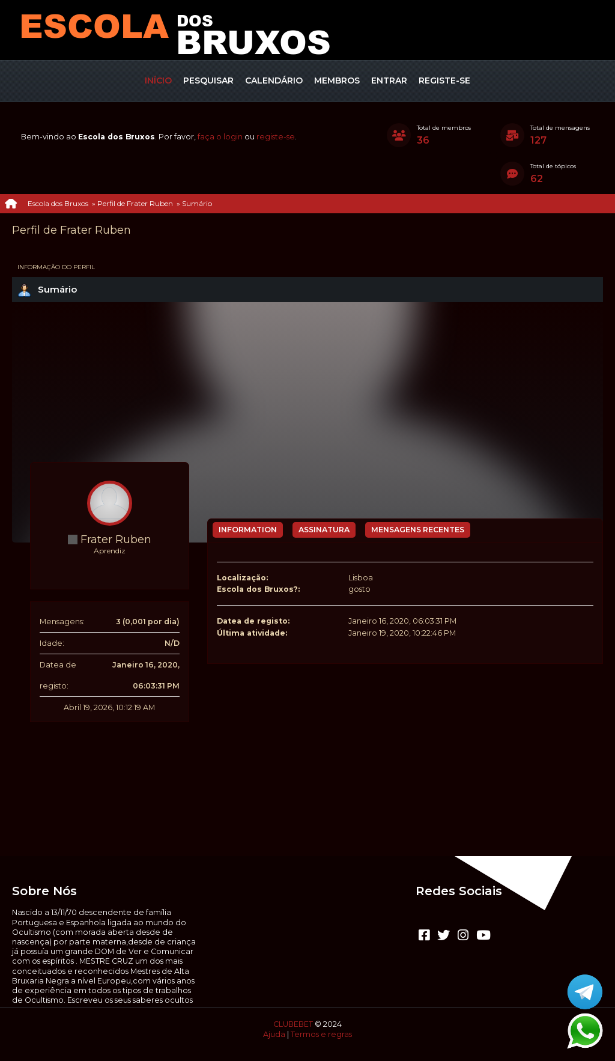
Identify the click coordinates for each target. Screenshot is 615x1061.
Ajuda (274, 1034)
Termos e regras (321, 1034)
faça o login (220, 136)
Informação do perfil (56, 267)
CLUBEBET (293, 1024)
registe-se (275, 136)
